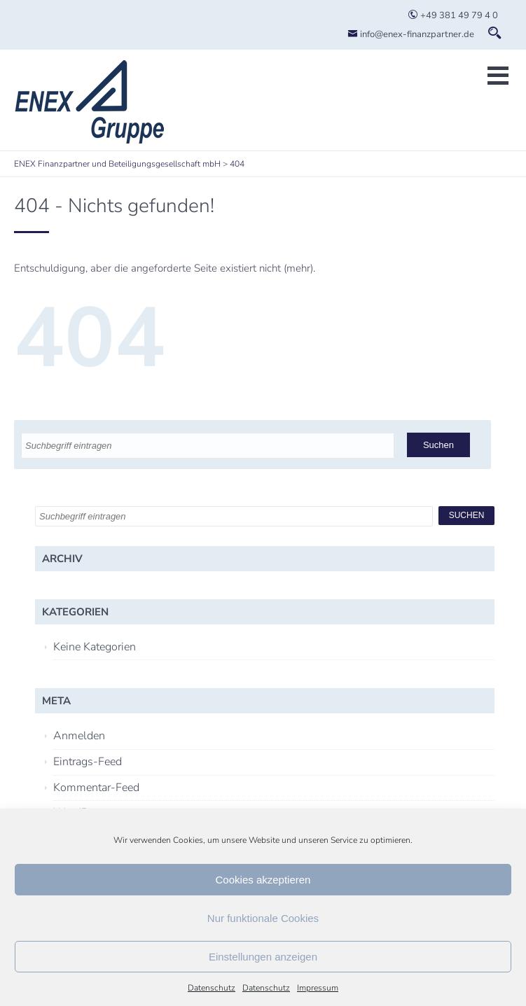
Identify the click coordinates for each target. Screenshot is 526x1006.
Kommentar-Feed (96, 787)
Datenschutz (211, 987)
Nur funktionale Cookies (263, 918)
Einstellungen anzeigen (263, 957)
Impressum (317, 987)
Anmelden (79, 735)
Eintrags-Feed (87, 761)
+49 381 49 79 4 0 (453, 15)
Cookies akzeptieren (263, 880)
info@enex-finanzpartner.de (410, 34)
